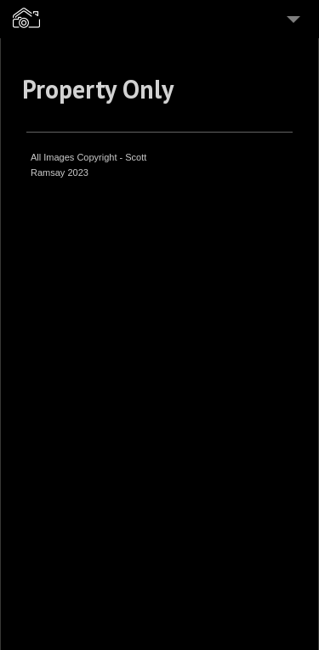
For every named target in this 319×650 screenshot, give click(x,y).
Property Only (98, 88)
